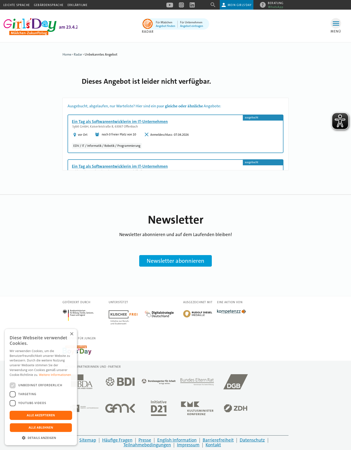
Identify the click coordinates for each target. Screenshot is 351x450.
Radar (148, 31)
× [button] (71, 334)
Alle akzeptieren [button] (41, 415)
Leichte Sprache (16, 5)
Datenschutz (252, 440)
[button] (41, 437)
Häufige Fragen (117, 440)
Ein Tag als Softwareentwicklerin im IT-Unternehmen (120, 121)
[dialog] (41, 387)
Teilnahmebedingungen (147, 445)
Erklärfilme (78, 5)
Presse (144, 440)
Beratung (276, 3)
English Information (177, 440)
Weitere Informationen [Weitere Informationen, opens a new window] (55, 375)
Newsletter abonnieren (175, 261)
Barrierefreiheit (218, 440)
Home (67, 54)
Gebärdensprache (48, 5)
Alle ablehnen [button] (41, 427)
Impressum (188, 445)
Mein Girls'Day (239, 5)
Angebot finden (165, 26)
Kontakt (213, 445)
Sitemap (87, 440)
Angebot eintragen (191, 26)
